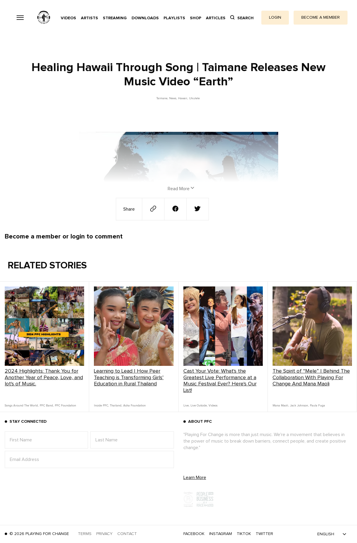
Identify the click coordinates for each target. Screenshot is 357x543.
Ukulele (194, 98)
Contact (127, 534)
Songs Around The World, (22, 405)
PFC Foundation (65, 405)
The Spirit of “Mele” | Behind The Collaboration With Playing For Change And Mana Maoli (311, 378)
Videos (68, 18)
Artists (89, 18)
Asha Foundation (134, 405)
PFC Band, (47, 405)
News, (173, 98)
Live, (186, 405)
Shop (195, 18)
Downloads (145, 18)
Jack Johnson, (299, 405)
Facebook (193, 534)
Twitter (264, 534)
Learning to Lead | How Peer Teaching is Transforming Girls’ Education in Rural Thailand (129, 378)
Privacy (104, 534)
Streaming (115, 18)
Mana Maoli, (281, 405)
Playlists (174, 18)
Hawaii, (183, 98)
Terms (85, 534)
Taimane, (162, 98)
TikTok (244, 534)
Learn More (194, 477)
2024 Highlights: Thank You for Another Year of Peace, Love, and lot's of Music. (44, 378)
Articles (215, 18)
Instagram (220, 534)
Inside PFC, (101, 405)
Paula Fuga (317, 405)
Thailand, (116, 405)
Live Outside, (198, 405)
